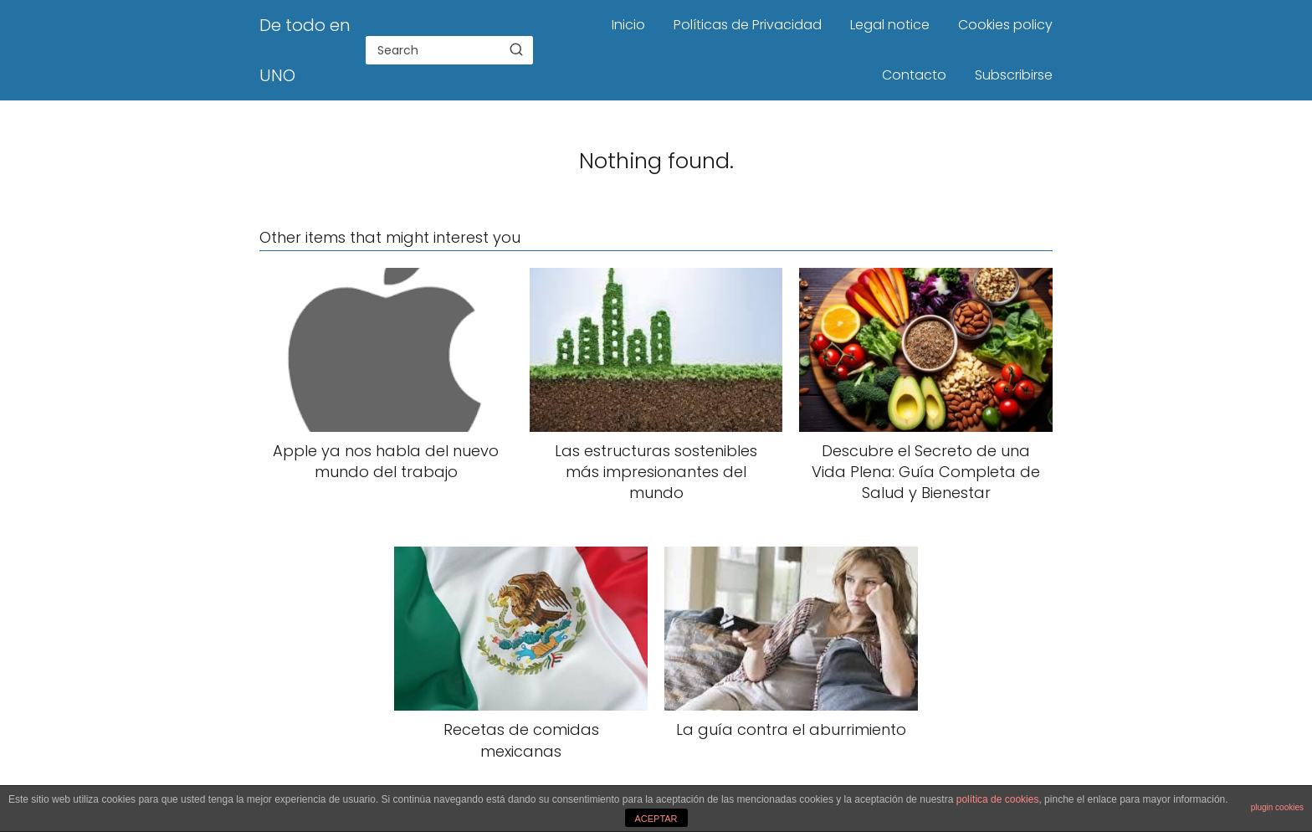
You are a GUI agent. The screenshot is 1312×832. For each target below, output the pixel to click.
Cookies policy (1005, 24)
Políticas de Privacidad (748, 24)
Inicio (628, 24)
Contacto (914, 75)
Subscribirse (1014, 75)
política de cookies (997, 799)
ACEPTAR (655, 819)
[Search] (516, 49)
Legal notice (890, 24)
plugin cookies (1277, 807)
